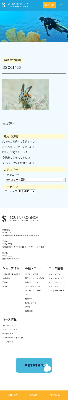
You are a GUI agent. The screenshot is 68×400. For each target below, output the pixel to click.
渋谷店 (34, 395)
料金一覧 (29, 299)
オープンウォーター (57, 282)
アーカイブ (11, 191)
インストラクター (9, 329)
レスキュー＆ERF (56, 290)
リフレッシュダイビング (12, 338)
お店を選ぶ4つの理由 (11, 274)
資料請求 (29, 311)
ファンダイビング (32, 286)
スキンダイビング (56, 278)
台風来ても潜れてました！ (17, 157)
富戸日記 (49, 5)
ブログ (28, 307)
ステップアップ (55, 274)
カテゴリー (13, 174)
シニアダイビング (9, 342)
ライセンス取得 (31, 274)
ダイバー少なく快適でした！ (18, 163)
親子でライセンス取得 (34, 278)
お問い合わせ (30, 303)
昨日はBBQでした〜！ (15, 152)
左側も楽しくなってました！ (18, 147)
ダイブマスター (9, 325)
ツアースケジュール (33, 290)
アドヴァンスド (55, 286)
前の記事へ (8, 123)
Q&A (27, 295)
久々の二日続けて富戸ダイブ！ (19, 141)
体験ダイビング (31, 282)
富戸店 (55, 395)
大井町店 (12, 395)
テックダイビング (9, 333)
